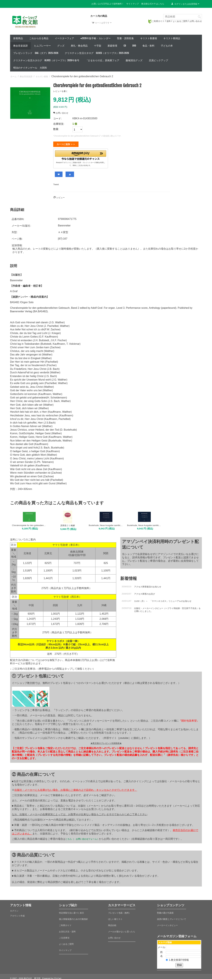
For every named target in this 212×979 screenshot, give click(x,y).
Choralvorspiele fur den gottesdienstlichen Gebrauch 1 (29, 524)
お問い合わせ (195, 21)
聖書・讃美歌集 (125, 38)
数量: (56, 129)
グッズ (60, 45)
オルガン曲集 (42, 76)
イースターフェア (64, 38)
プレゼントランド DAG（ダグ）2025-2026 (35, 53)
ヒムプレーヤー (42, 45)
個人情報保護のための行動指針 (73, 918)
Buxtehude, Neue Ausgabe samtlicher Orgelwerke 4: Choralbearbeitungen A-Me (144, 524)
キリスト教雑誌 (171, 38)
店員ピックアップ (158, 60)
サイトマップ (132, 4)
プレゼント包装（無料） (119, 911)
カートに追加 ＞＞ (66, 144)
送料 (168, 21)
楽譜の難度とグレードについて (171, 918)
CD (125, 45)
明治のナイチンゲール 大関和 (30, 67)
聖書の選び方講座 (165, 911)
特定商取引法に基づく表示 (71, 911)
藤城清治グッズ (134, 60)
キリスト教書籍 (148, 38)
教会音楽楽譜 (20, 45)
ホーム (13, 76)
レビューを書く (60, 91)
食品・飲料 (148, 45)
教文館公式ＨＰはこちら (152, 4)
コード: (57, 118)
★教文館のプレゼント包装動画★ (106, 742)
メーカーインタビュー (167, 924)
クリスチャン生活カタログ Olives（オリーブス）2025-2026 (97, 53)
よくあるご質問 (180, 21)
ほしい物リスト (115, 918)
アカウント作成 (17, 914)
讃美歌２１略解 (67, 524)
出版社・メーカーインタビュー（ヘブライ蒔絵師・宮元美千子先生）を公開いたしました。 (167, 608)
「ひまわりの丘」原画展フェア (102, 60)
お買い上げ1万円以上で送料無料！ (107, 4)
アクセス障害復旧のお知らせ (147, 585)
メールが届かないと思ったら (121, 930)
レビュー (60, 196)
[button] (80, 154)
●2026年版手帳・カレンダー (95, 38)
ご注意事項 (64, 936)
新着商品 (18, 38)
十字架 (97, 45)
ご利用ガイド (156, 21)
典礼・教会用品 (79, 45)
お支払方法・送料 (67, 930)
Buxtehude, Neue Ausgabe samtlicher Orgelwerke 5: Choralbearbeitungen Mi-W (106, 524)
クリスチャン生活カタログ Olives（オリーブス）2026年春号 (46, 60)
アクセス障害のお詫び (144, 592)
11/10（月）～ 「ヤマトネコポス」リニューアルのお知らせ (162, 600)
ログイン (14, 909)
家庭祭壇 (112, 45)
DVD (134, 45)
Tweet (56, 183)
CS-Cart (57, 977)
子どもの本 (167, 45)
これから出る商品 (38, 38)
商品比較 (112, 924)
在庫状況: (58, 123)
